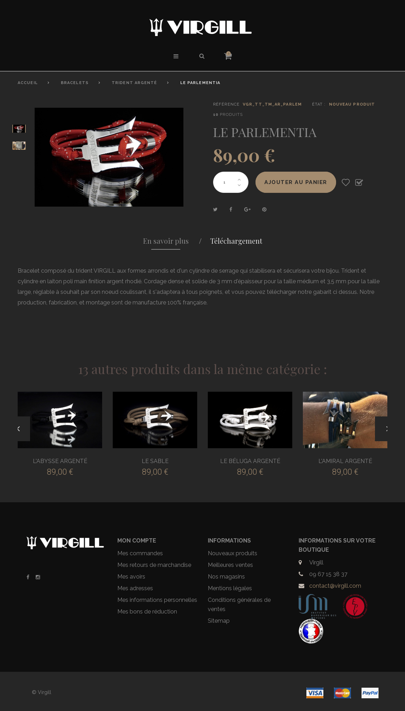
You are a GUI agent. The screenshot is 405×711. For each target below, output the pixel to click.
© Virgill (41, 692)
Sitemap (219, 620)
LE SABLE (155, 461)
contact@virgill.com (335, 585)
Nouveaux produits (232, 553)
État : (319, 104)
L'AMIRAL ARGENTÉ (345, 461)
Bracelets (75, 83)
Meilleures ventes (230, 565)
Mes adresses (135, 588)
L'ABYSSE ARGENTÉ (60, 461)
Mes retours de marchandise (154, 565)
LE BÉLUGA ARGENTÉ (250, 461)
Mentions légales (230, 588)
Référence (226, 104)
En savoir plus (166, 240)
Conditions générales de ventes (239, 604)
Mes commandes (140, 553)
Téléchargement (236, 240)
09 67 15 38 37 (328, 574)
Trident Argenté (134, 83)
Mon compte (136, 540)
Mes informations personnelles (157, 600)
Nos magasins (226, 576)
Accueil (28, 83)
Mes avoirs (131, 576)
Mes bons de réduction (147, 611)
